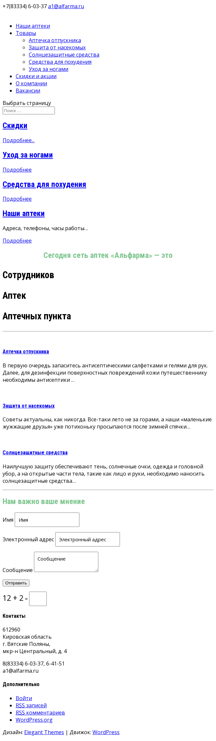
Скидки (15, 125)
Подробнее (17, 169)
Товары (26, 33)
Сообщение (18, 570)
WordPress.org (34, 719)
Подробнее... (19, 140)
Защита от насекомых (57, 47)
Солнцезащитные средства (64, 54)
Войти (24, 698)
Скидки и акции (36, 76)
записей (31, 705)
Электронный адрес (28, 539)
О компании (31, 83)
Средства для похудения (60, 61)
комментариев (40, 712)
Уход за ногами (48, 69)
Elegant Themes (44, 732)
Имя (8, 519)
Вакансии (28, 90)
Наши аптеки (33, 25)
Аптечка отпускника (55, 40)
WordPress (106, 732)
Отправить (16, 583)
